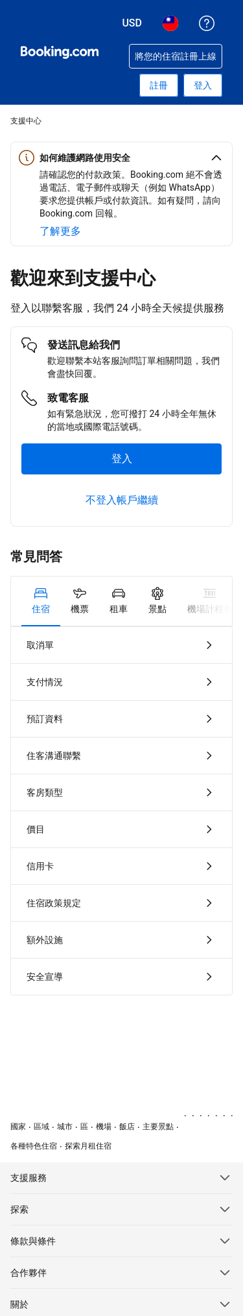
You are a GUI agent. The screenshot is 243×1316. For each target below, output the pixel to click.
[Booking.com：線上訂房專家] (59, 52)
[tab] (40, 601)
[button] (121, 157)
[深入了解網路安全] (60, 231)
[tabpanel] (121, 810)
